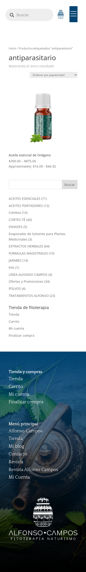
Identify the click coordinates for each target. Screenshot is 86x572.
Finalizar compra (21, 335)
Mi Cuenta (19, 477)
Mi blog (16, 446)
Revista (16, 461)
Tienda (14, 314)
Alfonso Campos (26, 431)
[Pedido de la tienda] (54, 75)
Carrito (14, 321)
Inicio (12, 48)
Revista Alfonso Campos (33, 469)
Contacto (18, 454)
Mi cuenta (16, 328)
